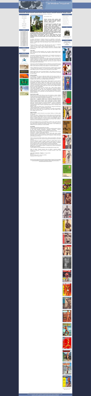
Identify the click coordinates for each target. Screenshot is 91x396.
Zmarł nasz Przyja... (66, 19)
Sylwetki (36, 392)
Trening (44, 392)
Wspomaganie (53, 392)
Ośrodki (59, 392)
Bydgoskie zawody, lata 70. (67, 36)
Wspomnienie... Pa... (66, 21)
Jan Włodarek (30, 392)
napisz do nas (68, 389)
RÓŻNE (61, 392)
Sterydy (56, 392)
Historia (34, 392)
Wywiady (39, 392)
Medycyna (49, 392)
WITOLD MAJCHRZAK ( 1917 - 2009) (67, 38)
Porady (41, 392)
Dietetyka (46, 392)
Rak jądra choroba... (66, 23)
